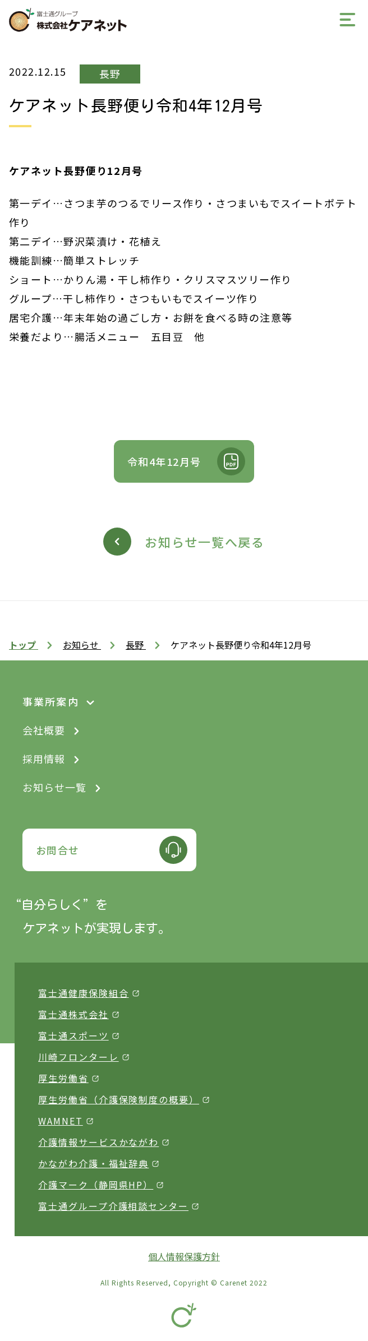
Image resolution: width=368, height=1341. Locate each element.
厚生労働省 (63, 1078)
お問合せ (58, 850)
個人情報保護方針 (184, 1256)
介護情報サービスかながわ (98, 1142)
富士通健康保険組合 (83, 993)
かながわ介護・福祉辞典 (93, 1163)
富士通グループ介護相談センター (113, 1206)
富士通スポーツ (73, 1035)
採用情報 (43, 758)
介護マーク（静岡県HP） (95, 1184)
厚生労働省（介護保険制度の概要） (118, 1099)
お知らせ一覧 (54, 787)
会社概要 (43, 730)
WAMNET (60, 1120)
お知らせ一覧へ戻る (205, 542)
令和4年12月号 (164, 461)
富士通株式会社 (73, 1014)
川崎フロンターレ (78, 1056)
